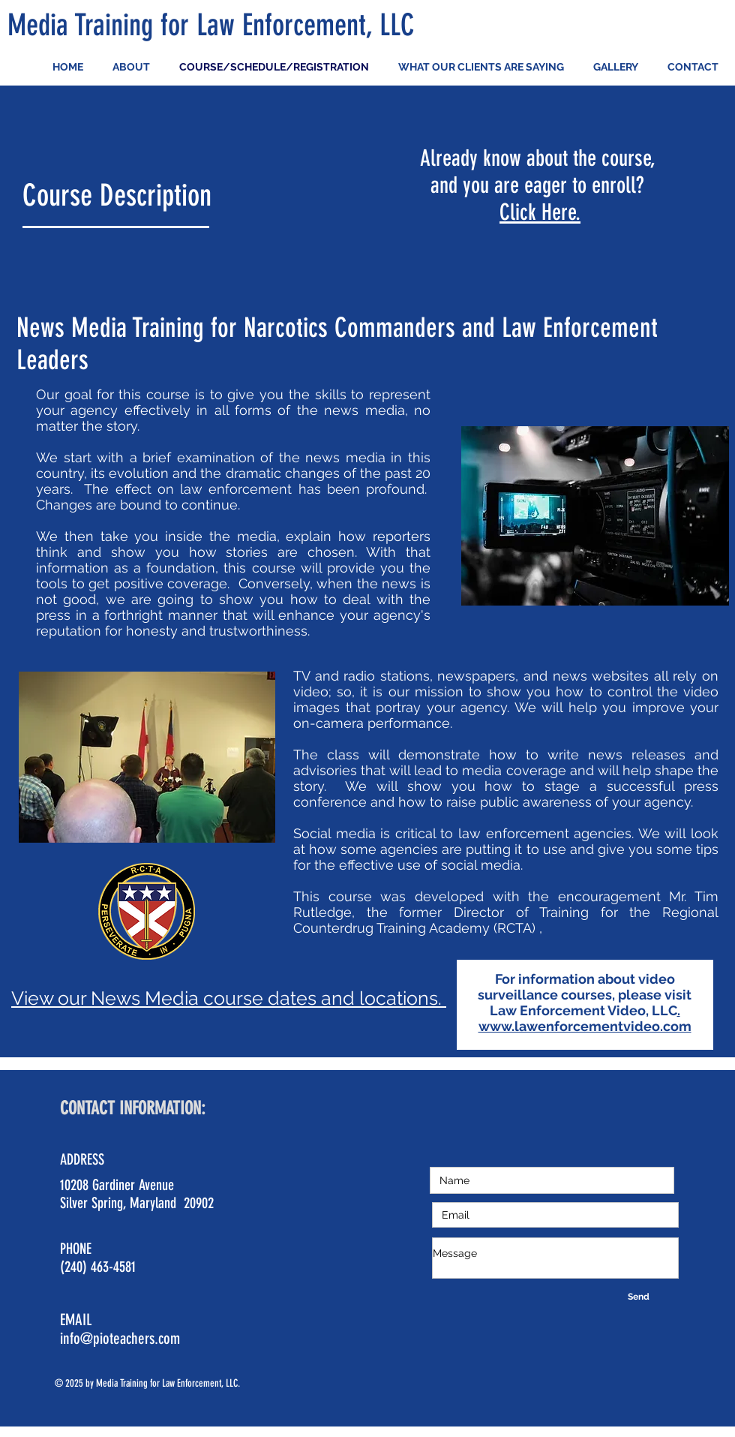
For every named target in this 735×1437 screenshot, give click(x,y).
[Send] (638, 1296)
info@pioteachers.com (120, 1338)
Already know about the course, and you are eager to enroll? (538, 172)
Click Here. (540, 212)
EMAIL (77, 1319)
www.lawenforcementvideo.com (585, 1026)
